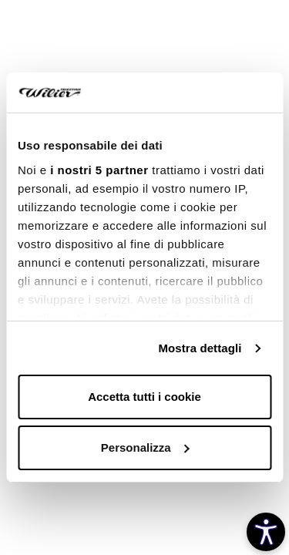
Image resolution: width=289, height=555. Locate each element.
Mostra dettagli (199, 348)
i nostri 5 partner (99, 170)
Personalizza (145, 447)
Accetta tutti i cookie (144, 396)
